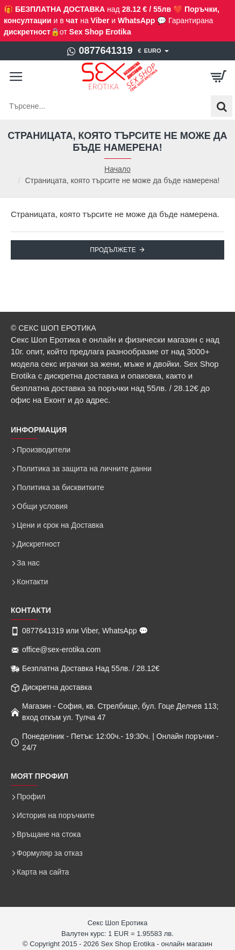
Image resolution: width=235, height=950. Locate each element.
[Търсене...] (221, 106)
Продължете (113, 250)
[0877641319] (99, 51)
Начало (117, 169)
